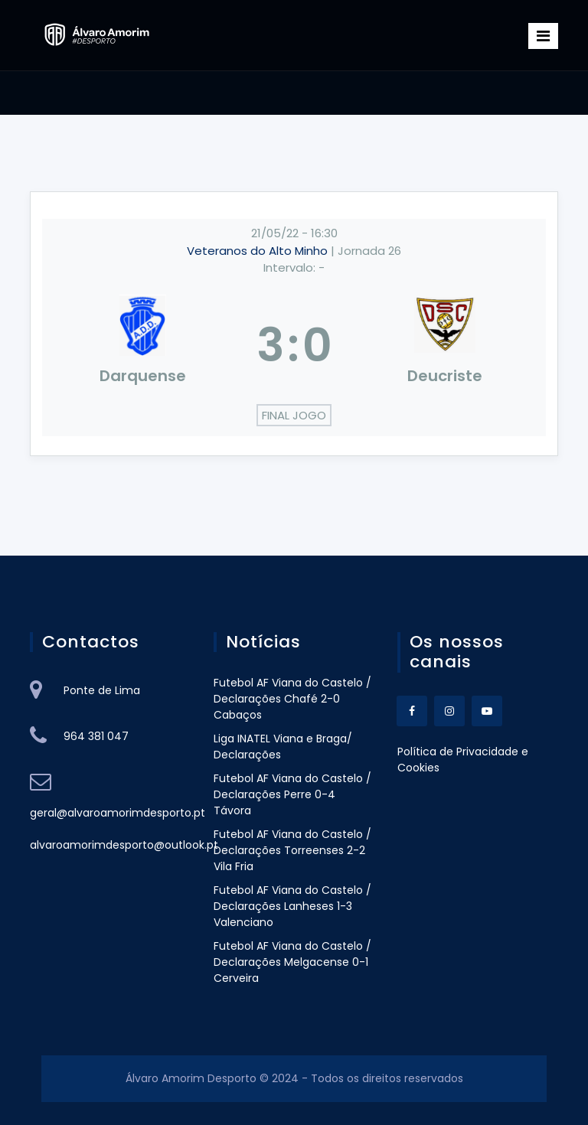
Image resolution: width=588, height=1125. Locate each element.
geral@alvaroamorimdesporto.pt (117, 812)
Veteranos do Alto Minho (259, 251)
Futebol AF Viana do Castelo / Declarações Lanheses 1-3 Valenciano (292, 906)
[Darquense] (143, 345)
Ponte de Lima (102, 690)
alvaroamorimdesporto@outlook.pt (124, 845)
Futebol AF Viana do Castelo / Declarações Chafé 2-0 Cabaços (292, 698)
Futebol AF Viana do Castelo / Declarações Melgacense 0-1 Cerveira (292, 962)
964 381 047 (96, 736)
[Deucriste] (446, 345)
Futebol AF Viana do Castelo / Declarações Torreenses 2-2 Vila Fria (292, 850)
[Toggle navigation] (543, 36)
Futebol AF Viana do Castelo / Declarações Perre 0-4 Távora (292, 794)
